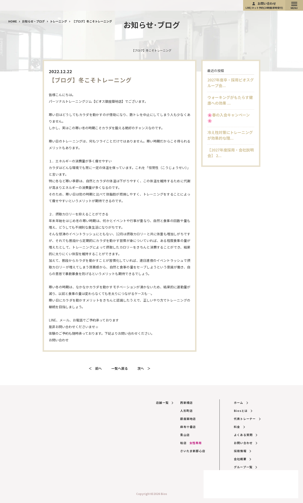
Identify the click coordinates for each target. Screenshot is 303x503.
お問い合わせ (264, 5)
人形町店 (186, 411)
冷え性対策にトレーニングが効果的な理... (230, 135)
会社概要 (242, 459)
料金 (239, 427)
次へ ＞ (144, 368)
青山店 (185, 435)
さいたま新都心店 (192, 451)
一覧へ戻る (119, 368)
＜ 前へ (95, 368)
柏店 (191, 443)
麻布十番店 (188, 427)
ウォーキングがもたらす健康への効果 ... (230, 100)
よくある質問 (245, 435)
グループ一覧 (245, 467)
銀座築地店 (188, 419)
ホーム (241, 403)
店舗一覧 (164, 403)
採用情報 (242, 451)
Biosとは (243, 411)
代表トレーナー (247, 419)
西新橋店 (186, 403)
